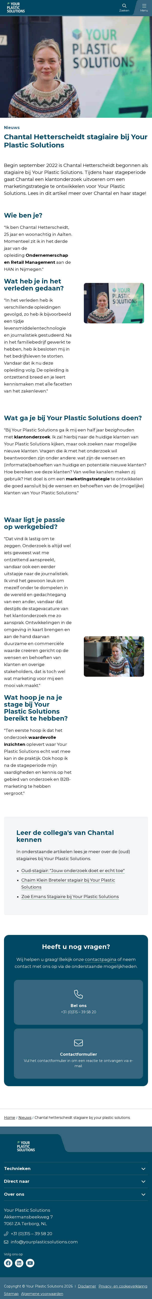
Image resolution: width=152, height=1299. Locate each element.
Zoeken (124, 8)
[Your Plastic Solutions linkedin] (19, 1263)
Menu (144, 8)
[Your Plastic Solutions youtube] (30, 1263)
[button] (76, 1168)
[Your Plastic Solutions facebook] (8, 1263)
